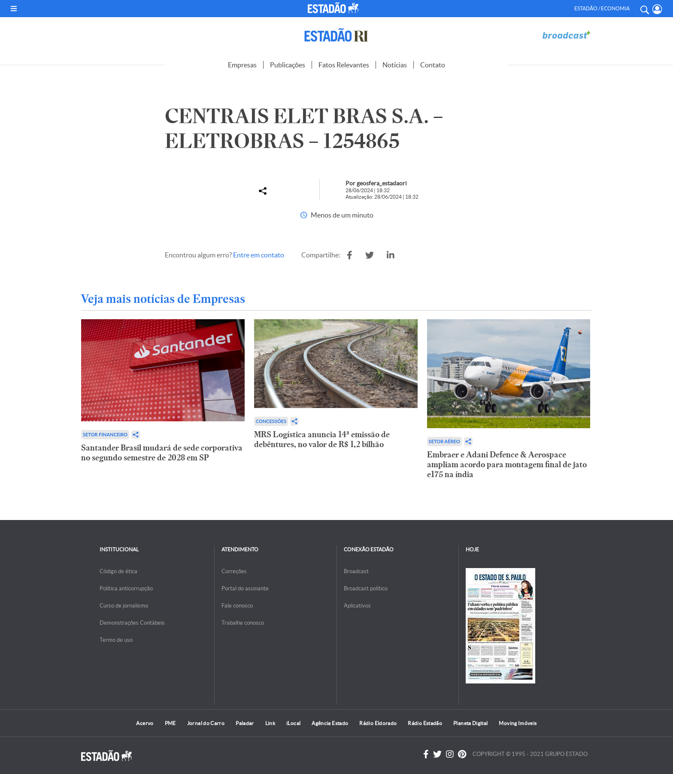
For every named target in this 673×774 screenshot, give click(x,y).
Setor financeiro (105, 434)
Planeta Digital (470, 723)
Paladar (245, 723)
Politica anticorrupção (126, 588)
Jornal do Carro (205, 723)
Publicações (287, 65)
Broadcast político (366, 588)
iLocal (293, 723)
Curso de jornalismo (124, 605)
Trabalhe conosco (242, 623)
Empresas (242, 65)
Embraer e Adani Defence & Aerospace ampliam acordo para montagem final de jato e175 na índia (507, 464)
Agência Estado (330, 723)
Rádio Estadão (425, 723)
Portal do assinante (245, 588)
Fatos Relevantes (343, 65)
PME (170, 723)
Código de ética (118, 571)
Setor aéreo (444, 441)
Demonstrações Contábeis (132, 623)
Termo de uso (116, 640)
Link (270, 723)
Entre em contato (258, 255)
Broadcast (356, 571)
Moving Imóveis (518, 723)
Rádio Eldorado (378, 723)
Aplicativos (357, 605)
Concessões (271, 421)
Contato (432, 65)
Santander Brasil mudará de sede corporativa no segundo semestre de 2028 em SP (162, 453)
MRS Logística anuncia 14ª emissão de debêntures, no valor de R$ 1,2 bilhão (322, 439)
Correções (234, 571)
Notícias (394, 65)
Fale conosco (237, 605)
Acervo (144, 723)
